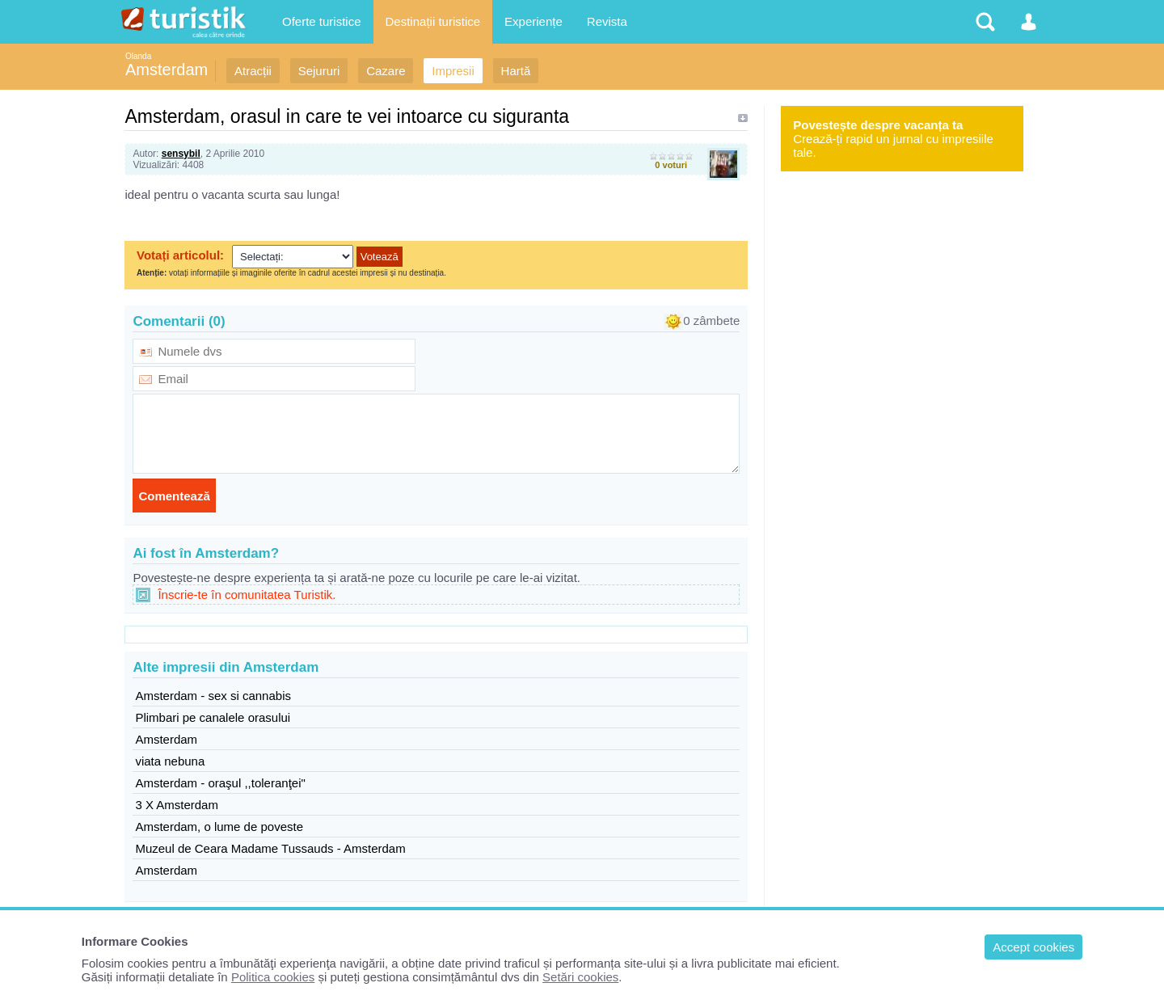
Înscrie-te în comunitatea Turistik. (246, 594)
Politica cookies (272, 977)
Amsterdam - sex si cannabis (213, 695)
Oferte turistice (321, 21)
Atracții (253, 71)
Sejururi (319, 71)
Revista (607, 21)
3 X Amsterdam (176, 805)
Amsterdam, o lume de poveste (219, 826)
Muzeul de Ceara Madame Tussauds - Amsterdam (270, 848)
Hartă (516, 71)
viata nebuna (170, 761)
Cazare (385, 71)
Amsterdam (166, 69)
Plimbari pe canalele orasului (212, 717)
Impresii (453, 71)
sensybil (181, 153)
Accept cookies (1033, 947)
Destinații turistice (433, 21)
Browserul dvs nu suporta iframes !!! (436, 265)
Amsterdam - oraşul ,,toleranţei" (220, 783)
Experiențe (533, 21)
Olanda (138, 56)
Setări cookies (580, 977)
